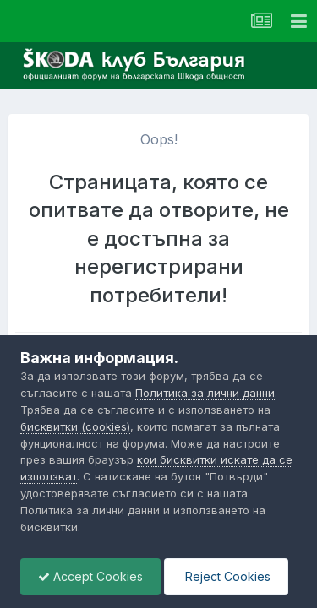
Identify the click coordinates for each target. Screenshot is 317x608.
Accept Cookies (90, 576)
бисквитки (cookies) (75, 426)
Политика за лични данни (205, 392)
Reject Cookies (226, 576)
